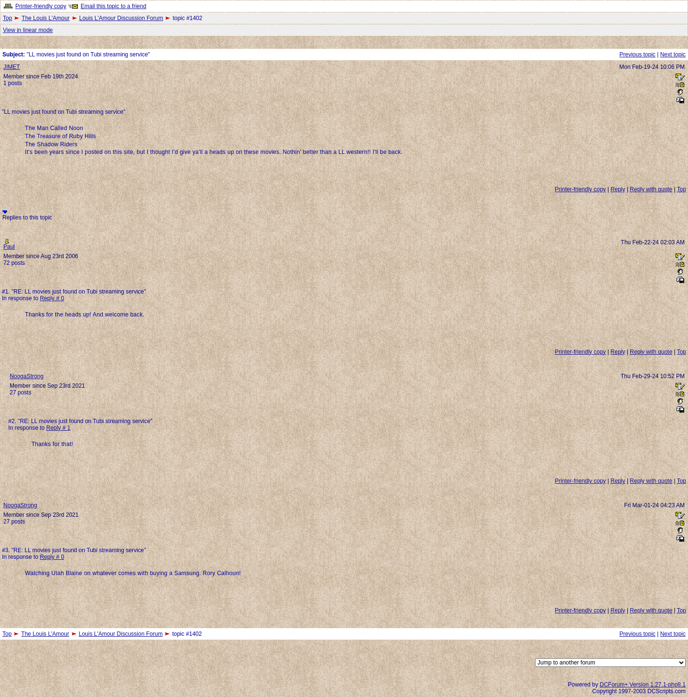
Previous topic (637, 54)
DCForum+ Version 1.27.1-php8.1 (643, 684)
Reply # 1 (58, 428)
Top (7, 18)
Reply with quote (651, 189)
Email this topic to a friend (113, 6)
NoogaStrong (26, 376)
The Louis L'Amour (45, 18)
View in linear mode (28, 30)
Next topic (673, 54)
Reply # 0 (52, 298)
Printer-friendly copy (40, 6)
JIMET (11, 67)
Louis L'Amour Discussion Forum (121, 18)
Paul (9, 246)
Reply (618, 189)
